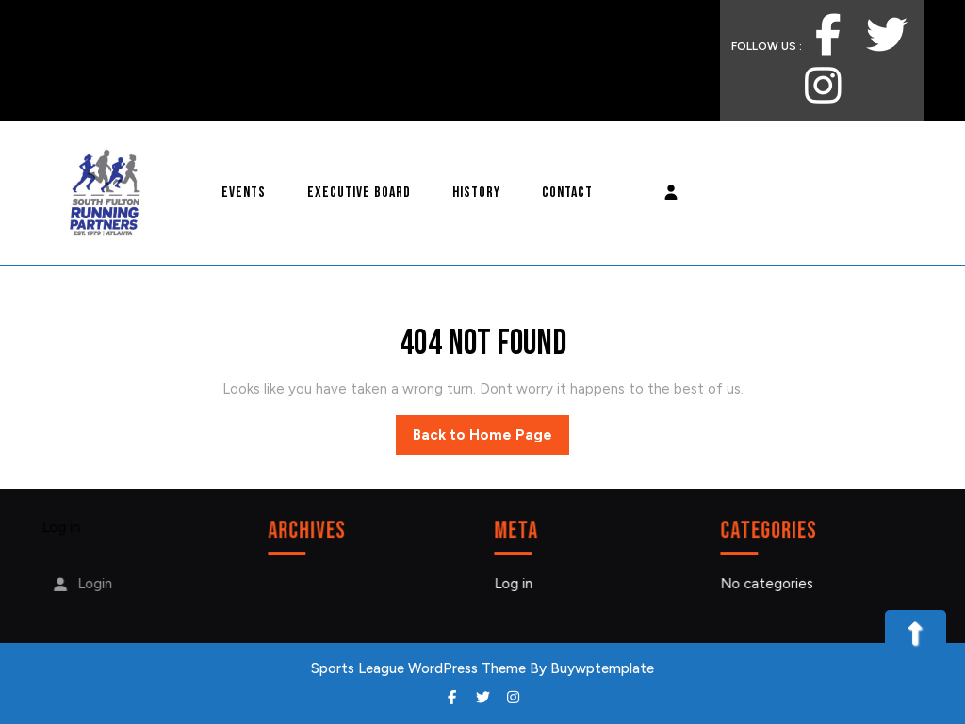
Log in (62, 528)
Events (243, 192)
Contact (567, 192)
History (476, 192)
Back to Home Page (491, 440)
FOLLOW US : (792, 34)
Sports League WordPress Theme (418, 668)
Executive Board (359, 192)
